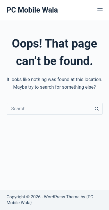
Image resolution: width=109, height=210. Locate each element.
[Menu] (100, 10)
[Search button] (97, 109)
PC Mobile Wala (32, 10)
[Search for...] (49, 109)
